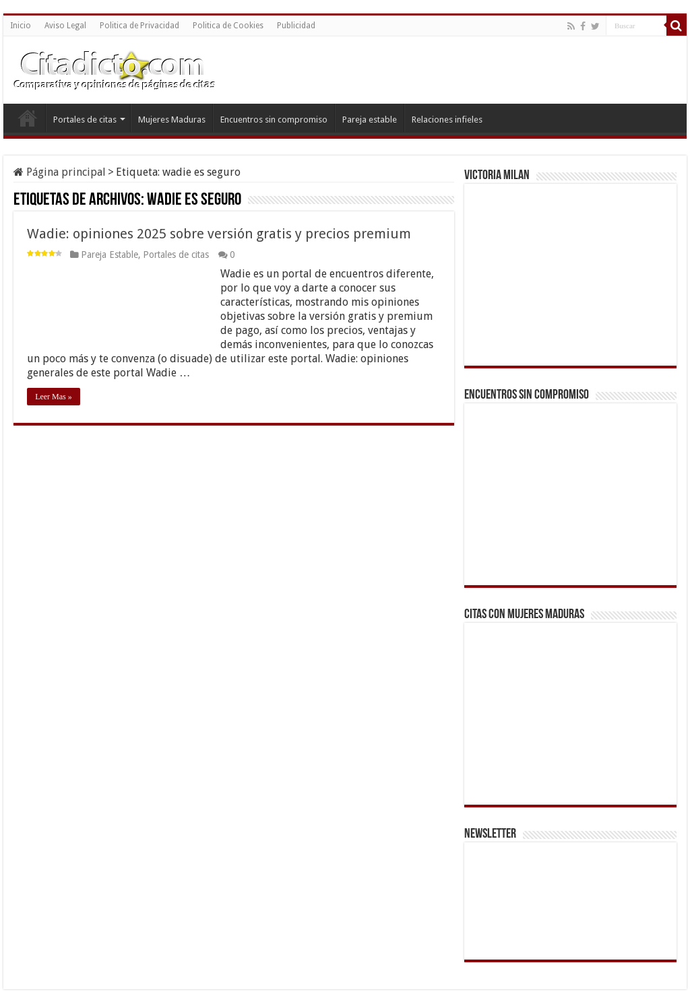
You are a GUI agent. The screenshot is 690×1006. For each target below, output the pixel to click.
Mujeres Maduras (172, 119)
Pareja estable (369, 119)
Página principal (59, 172)
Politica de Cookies (228, 25)
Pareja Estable (109, 254)
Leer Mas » (53, 396)
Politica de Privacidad (139, 25)
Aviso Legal (65, 25)
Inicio (20, 25)
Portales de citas (85, 119)
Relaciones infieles (447, 119)
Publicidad (296, 25)
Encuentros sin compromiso (273, 119)
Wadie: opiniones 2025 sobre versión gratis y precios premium (219, 234)
